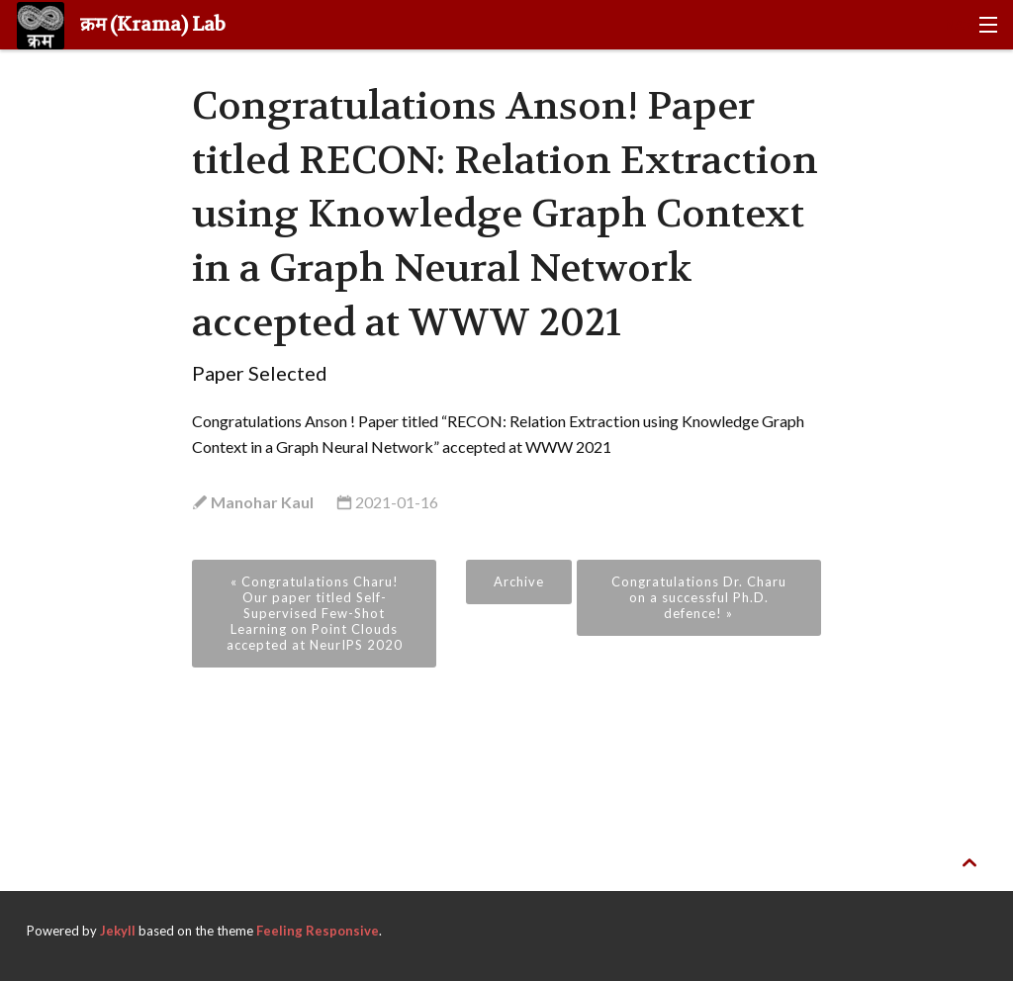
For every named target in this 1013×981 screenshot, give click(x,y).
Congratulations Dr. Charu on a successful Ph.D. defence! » (698, 597)
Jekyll (118, 930)
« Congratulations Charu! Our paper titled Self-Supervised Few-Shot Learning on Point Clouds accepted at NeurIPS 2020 (315, 613)
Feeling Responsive (317, 930)
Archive (519, 581)
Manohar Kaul (261, 501)
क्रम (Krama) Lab (121, 25)
